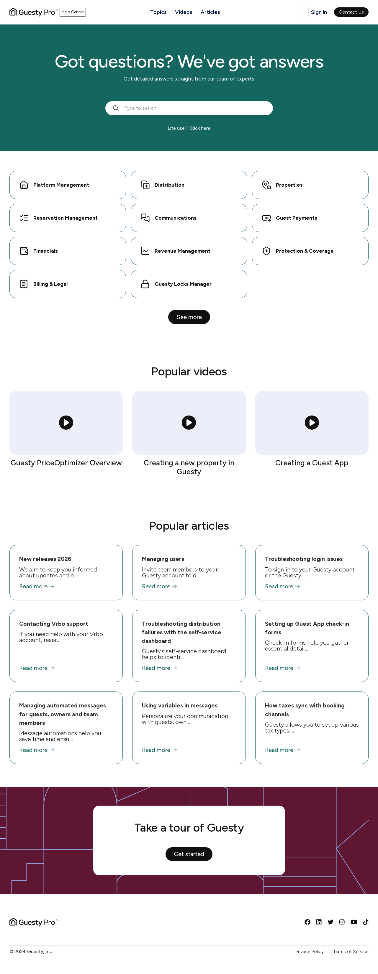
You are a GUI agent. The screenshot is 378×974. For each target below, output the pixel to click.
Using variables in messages (179, 705)
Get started (189, 854)
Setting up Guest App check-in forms (307, 628)
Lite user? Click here (189, 128)
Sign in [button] (319, 12)
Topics (158, 12)
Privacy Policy (309, 951)
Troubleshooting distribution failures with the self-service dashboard (181, 632)
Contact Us (351, 12)
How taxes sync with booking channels (305, 709)
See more (189, 317)
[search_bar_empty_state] (189, 108)
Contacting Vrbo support (53, 623)
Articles (210, 12)
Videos (183, 12)
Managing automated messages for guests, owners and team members (62, 714)
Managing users (163, 558)
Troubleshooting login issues (304, 558)
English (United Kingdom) (304, 12)
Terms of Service (351, 951)
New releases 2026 (45, 558)
